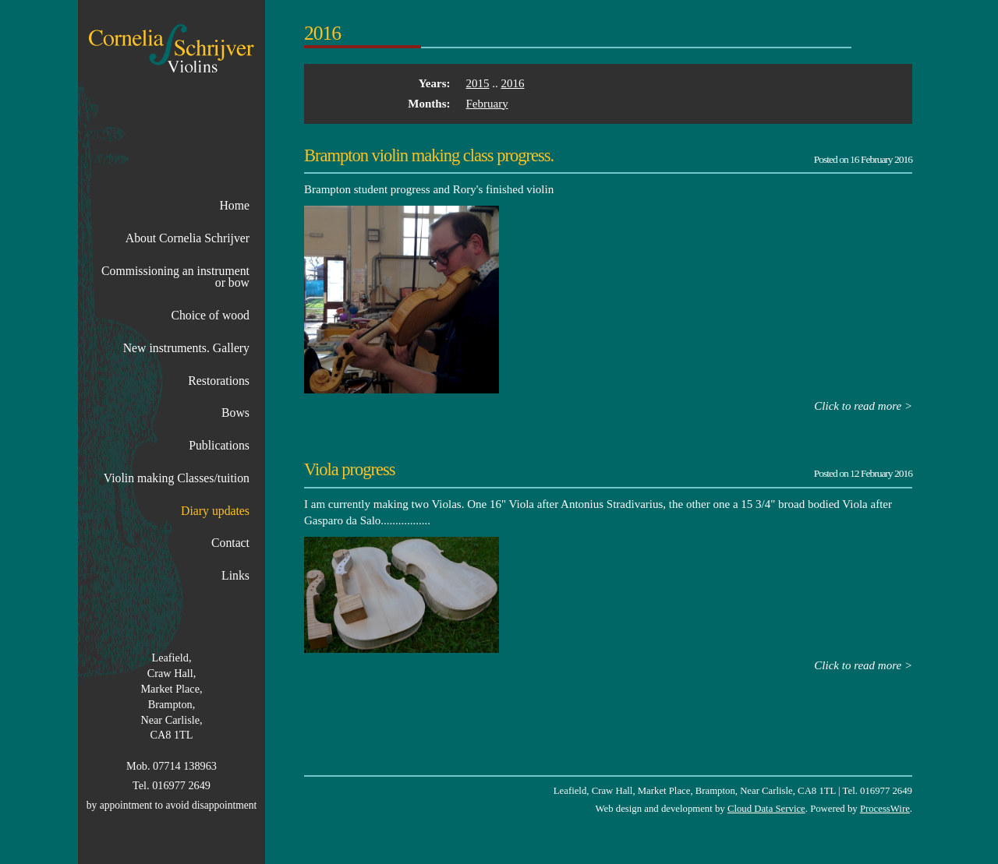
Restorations (219, 380)
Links (235, 575)
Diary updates (215, 510)
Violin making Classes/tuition (177, 478)
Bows (235, 412)
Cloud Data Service (766, 808)
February (487, 103)
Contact (230, 542)
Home (235, 205)
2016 (513, 83)
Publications (219, 445)
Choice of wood (210, 315)
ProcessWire (885, 808)
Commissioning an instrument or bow (175, 277)
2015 (478, 83)
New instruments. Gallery (186, 347)
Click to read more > (863, 406)
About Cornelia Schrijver (188, 238)
